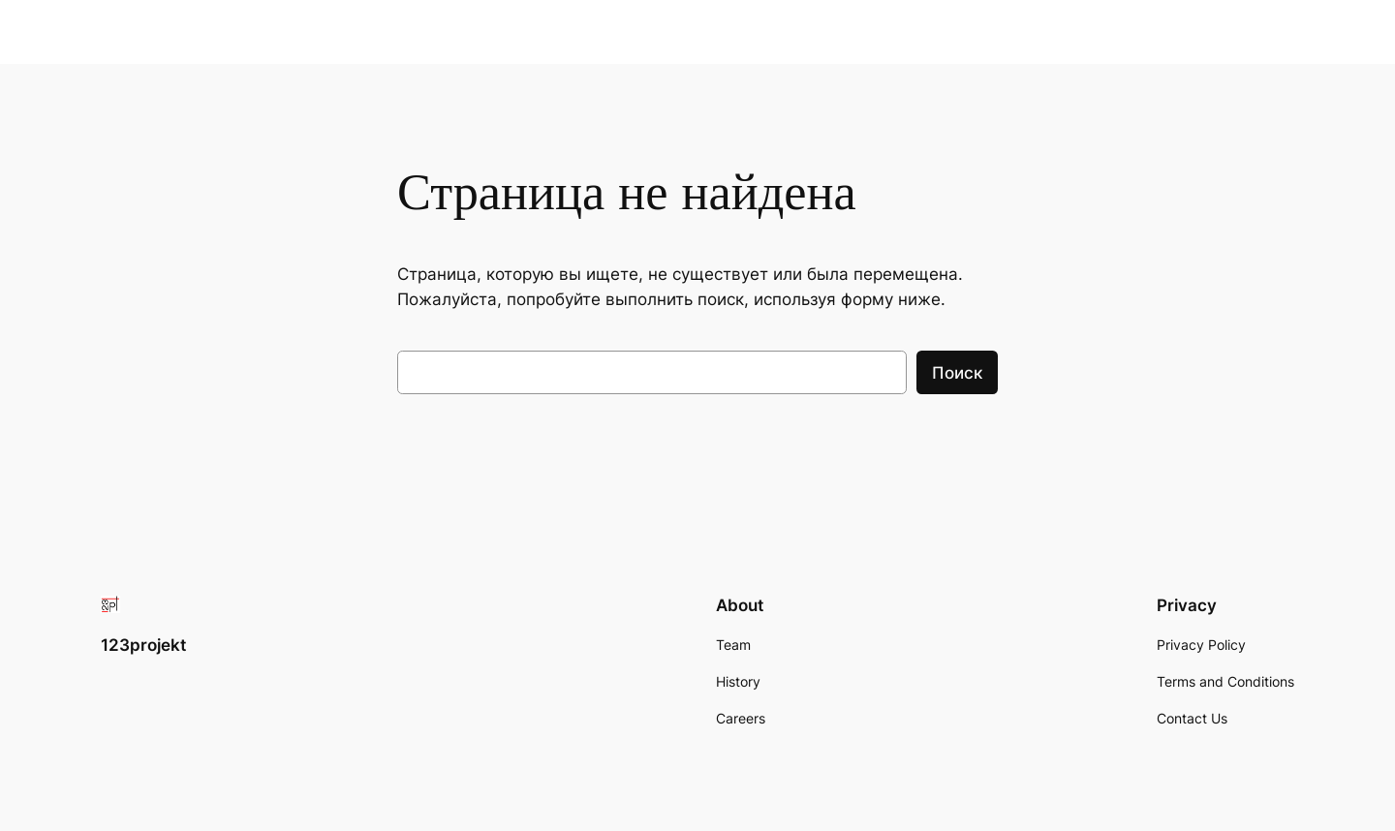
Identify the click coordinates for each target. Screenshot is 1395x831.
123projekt (143, 645)
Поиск (957, 373)
